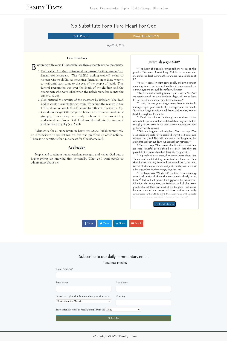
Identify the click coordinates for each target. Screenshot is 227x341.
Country (120, 296)
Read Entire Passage (164, 204)
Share (89, 223)
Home (94, 8)
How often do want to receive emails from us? (80, 309)
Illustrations (160, 8)
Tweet (104, 223)
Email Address (64, 269)
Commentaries (109, 8)
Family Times (44, 7)
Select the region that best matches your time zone (83, 296)
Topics (125, 8)
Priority (84, 36)
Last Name (122, 282)
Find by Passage (141, 8)
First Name (62, 282)
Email (136, 223)
